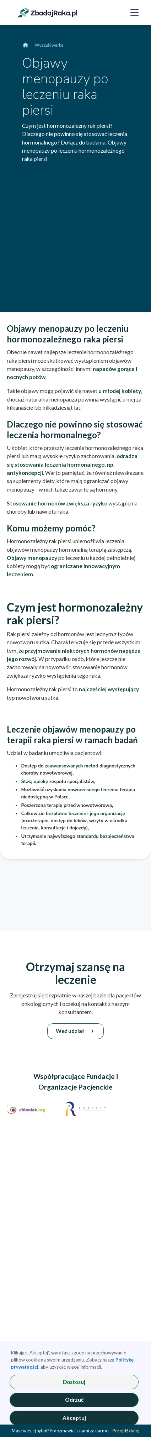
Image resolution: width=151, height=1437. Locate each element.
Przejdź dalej (125, 1430)
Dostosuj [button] (74, 1382)
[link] (47, 12)
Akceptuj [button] (74, 1418)
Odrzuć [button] (74, 1399)
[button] (133, 12)
